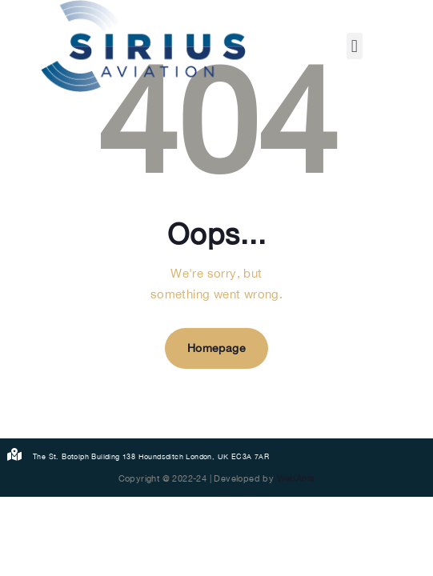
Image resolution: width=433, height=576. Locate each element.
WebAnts (296, 478)
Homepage (216, 348)
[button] (354, 46)
